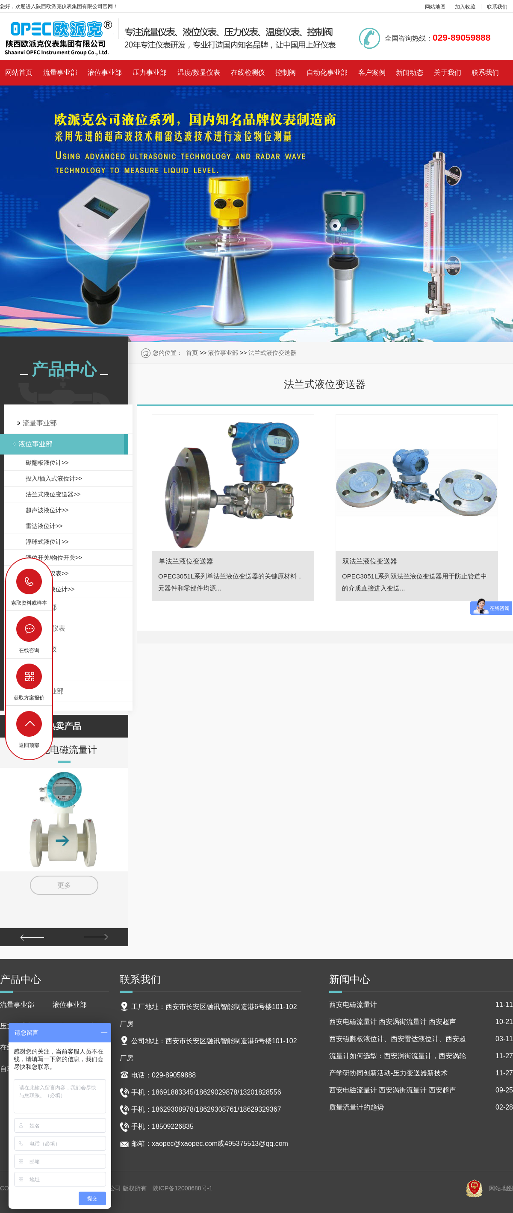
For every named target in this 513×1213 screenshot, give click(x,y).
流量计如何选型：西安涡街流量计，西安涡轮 (421, 1056)
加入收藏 (465, 7)
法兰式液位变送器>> (53, 494)
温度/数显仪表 (198, 72)
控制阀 (285, 72)
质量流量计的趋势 (421, 1107)
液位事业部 (105, 72)
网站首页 (18, 72)
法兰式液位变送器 (272, 352)
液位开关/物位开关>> (54, 557)
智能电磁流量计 (64, 749)
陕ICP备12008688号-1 (182, 1188)
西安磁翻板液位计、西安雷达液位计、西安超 (421, 1039)
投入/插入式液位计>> (54, 478)
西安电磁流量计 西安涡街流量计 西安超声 (421, 1022)
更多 (64, 885)
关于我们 (447, 72)
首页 (192, 352)
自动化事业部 (327, 72)
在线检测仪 (248, 72)
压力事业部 (150, 72)
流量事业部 (60, 72)
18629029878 (29, 582)
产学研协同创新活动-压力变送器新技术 (421, 1073)
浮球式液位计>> (47, 541)
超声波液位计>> (47, 510)
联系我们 (497, 7)
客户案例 (372, 72)
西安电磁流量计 (421, 1005)
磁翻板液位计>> (47, 462)
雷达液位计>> (44, 525)
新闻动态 (409, 72)
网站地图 (435, 7)
